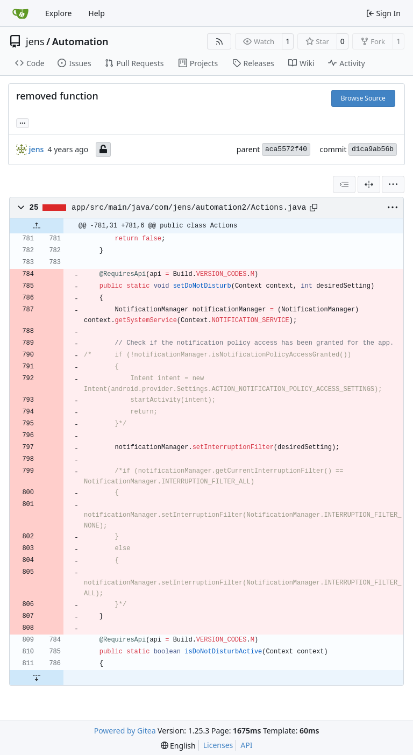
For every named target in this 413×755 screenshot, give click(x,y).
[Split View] (369, 184)
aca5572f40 (286, 149)
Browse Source (363, 98)
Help (96, 13)
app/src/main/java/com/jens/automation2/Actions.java (189, 207)
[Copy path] (313, 207)
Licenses (218, 745)
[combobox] (344, 184)
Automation (80, 41)
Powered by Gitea (125, 730)
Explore (58, 13)
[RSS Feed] (219, 41)
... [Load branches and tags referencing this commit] (22, 122)
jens (35, 41)
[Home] (20, 13)
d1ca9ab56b (373, 149)
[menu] (393, 184)
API (246, 745)
